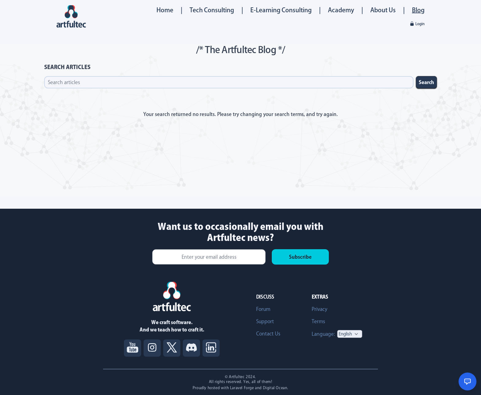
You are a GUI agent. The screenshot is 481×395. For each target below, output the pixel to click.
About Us (383, 10)
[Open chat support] (468, 382)
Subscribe (300, 256)
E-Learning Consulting (281, 10)
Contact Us (268, 333)
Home (164, 10)
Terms (318, 321)
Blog (418, 10)
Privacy (319, 309)
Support (265, 321)
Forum (263, 309)
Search (426, 82)
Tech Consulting (212, 10)
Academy (341, 10)
